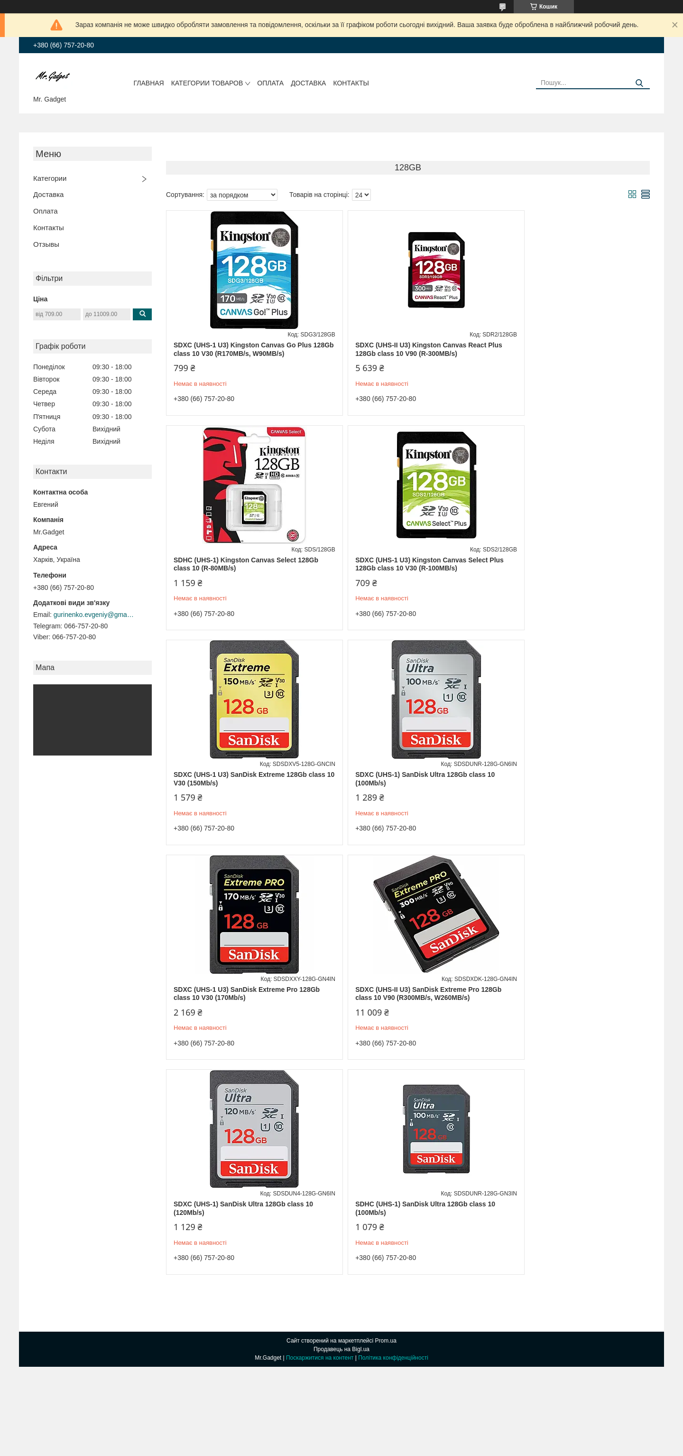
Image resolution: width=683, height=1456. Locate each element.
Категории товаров (207, 83)
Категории (49, 178)
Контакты (351, 83)
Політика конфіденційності (393, 1142)
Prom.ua (386, 1125)
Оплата (270, 83)
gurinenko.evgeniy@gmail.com (94, 614)
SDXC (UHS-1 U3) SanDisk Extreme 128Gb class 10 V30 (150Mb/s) (403, 564)
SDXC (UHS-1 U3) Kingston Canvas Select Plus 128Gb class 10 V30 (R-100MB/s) (240, 564)
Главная (149, 83)
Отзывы (46, 244)
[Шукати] (639, 83)
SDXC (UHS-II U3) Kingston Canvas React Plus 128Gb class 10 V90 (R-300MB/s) (401, 349)
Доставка (308, 83)
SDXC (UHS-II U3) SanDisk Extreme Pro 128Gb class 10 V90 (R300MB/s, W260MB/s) (404, 779)
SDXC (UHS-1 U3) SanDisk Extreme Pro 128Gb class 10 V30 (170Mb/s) (235, 779)
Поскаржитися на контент (319, 1142)
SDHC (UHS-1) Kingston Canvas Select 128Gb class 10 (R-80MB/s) (560, 349)
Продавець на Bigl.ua (341, 1134)
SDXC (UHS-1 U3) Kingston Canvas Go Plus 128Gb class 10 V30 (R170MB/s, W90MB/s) (243, 349)
